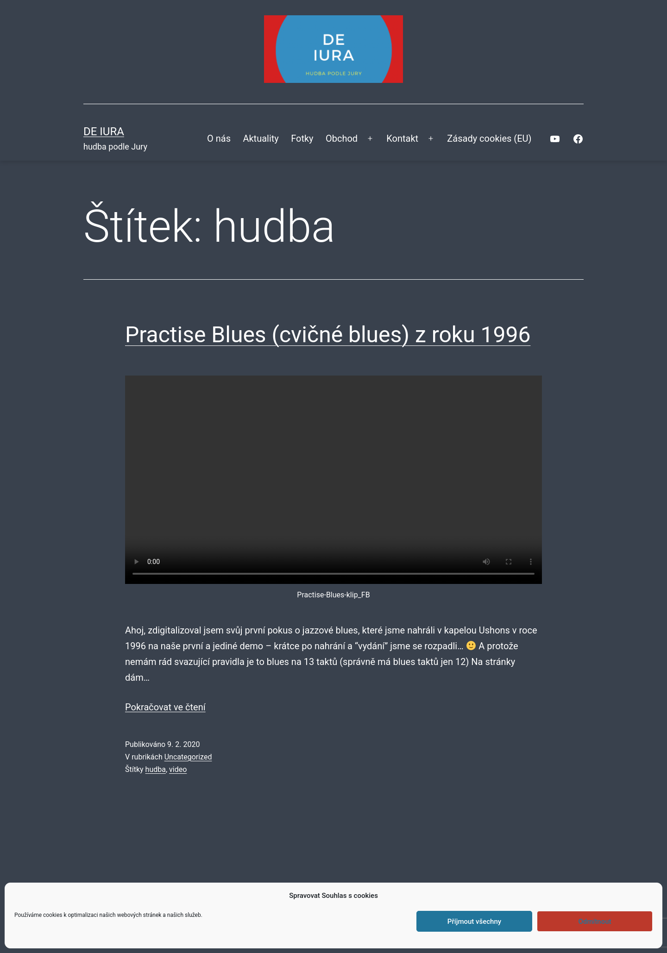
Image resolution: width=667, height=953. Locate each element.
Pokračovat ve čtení (165, 707)
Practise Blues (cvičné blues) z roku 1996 (327, 334)
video (178, 769)
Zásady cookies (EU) (489, 138)
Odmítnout (595, 921)
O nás (219, 138)
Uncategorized (188, 756)
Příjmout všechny (474, 921)
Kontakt (402, 138)
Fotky (302, 138)
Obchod (342, 138)
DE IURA (103, 131)
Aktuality (260, 138)
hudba (155, 769)
